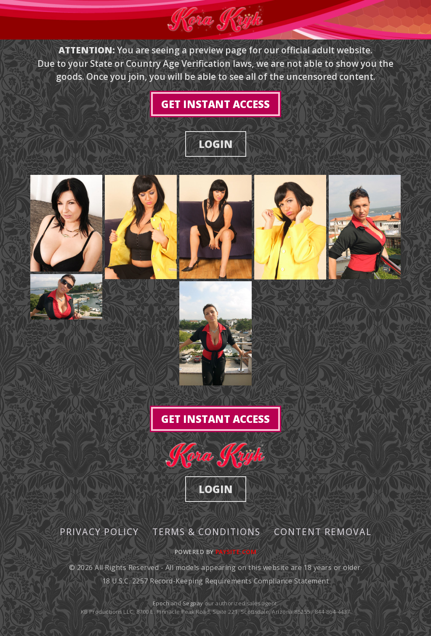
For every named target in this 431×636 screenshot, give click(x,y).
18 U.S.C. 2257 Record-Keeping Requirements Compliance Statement (215, 581)
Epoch (162, 603)
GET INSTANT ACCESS (215, 104)
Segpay (194, 603)
